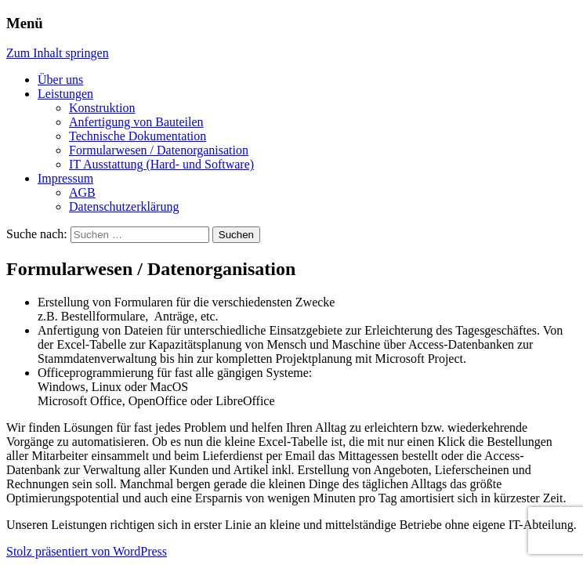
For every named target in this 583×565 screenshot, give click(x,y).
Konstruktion (102, 107)
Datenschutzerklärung (124, 206)
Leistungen (65, 93)
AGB (82, 192)
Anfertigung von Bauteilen (136, 122)
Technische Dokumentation (137, 136)
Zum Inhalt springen (57, 53)
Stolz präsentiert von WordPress (86, 551)
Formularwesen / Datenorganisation (158, 150)
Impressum (65, 178)
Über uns (60, 79)
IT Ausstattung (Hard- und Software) (161, 164)
